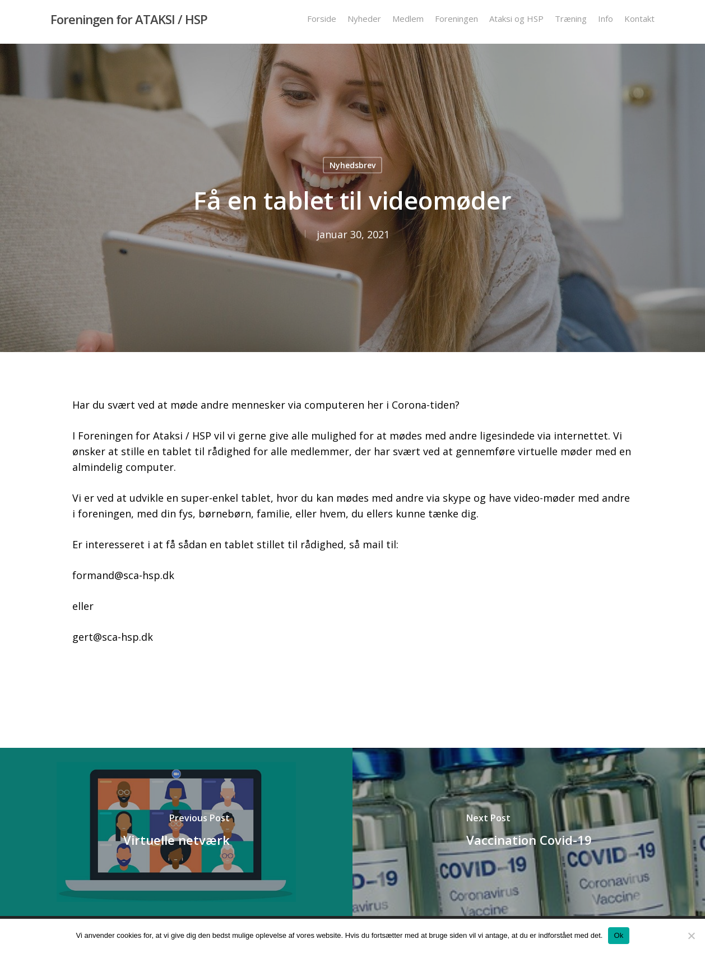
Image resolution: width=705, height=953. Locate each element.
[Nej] (691, 935)
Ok (618, 935)
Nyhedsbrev (352, 165)
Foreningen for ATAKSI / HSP (128, 22)
